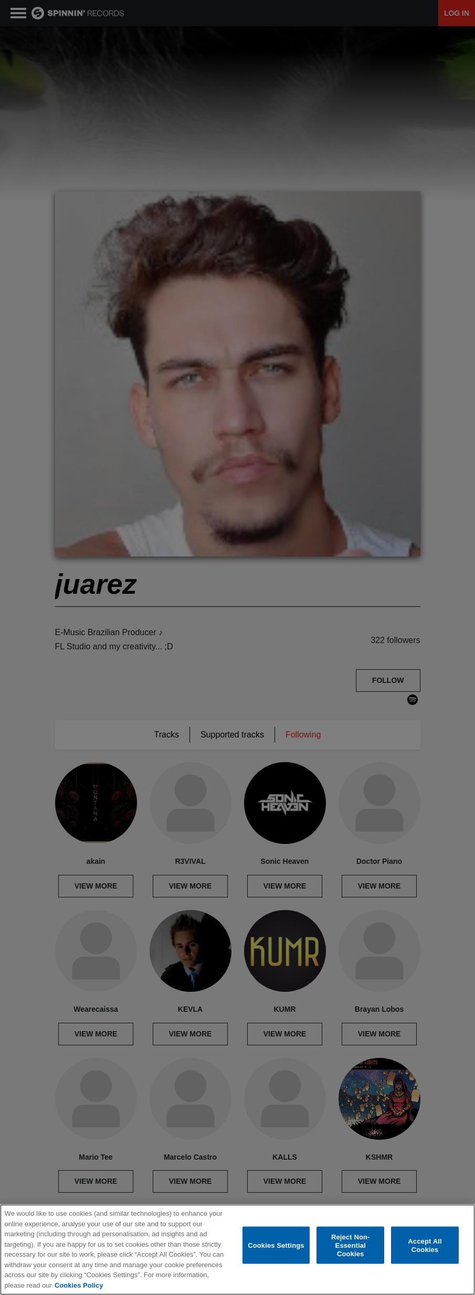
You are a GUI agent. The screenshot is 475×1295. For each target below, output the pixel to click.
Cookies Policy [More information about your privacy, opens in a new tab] (79, 1285)
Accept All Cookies (424, 1245)
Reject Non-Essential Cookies (350, 1245)
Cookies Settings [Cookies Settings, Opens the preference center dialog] (276, 1245)
